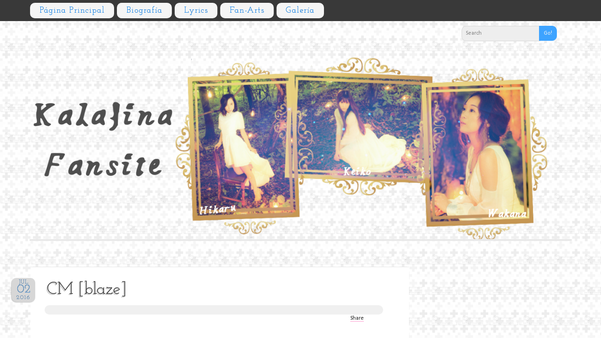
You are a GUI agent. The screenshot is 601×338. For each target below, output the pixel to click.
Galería (300, 10)
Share (357, 318)
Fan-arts (247, 10)
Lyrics (196, 10)
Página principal (72, 10)
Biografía (144, 10)
